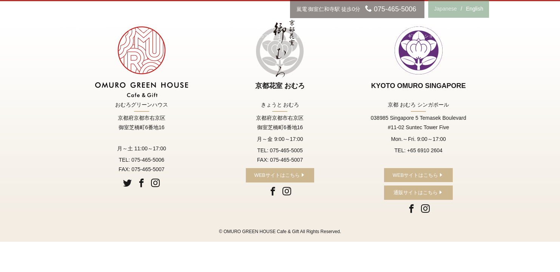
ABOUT (264, 31)
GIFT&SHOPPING (429, 31)
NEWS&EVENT (375, 31)
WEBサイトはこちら (277, 175)
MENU (337, 31)
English (474, 9)
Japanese (445, 9)
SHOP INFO (304, 31)
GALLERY (475, 31)
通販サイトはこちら (415, 192)
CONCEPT (225, 31)
